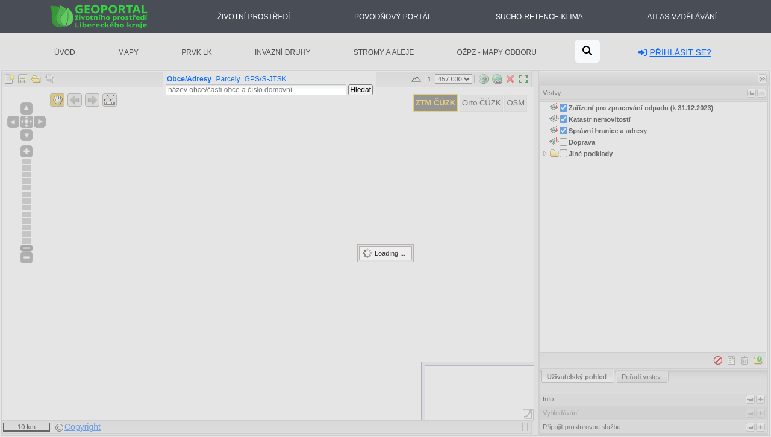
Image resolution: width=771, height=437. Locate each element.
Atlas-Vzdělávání (682, 17)
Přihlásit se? (674, 52)
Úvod (64, 52)
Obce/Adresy (189, 79)
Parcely (228, 79)
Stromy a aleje (384, 52)
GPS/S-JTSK (266, 79)
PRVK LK (196, 52)
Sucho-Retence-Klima (539, 17)
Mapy (128, 52)
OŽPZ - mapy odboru (496, 52)
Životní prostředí (253, 17)
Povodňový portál (392, 17)
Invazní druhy (282, 52)
